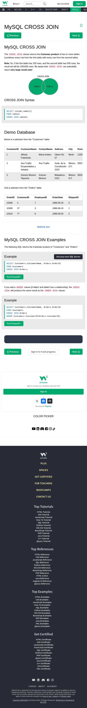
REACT (65, 9)
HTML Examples (42, 597)
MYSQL (75, 9)
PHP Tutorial (43, 533)
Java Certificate (43, 660)
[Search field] (35, 3)
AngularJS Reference (42, 581)
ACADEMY (52, 686)
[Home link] (5, 3)
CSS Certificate (43, 642)
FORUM (32, 686)
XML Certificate (43, 668)
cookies (55, 696)
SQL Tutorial (43, 522)
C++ (33, 9)
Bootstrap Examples (42, 615)
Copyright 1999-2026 (20, 700)
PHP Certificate (43, 655)
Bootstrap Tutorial (43, 530)
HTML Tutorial (43, 512)
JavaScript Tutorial (43, 517)
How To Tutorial (43, 520)
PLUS (43, 463)
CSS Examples (42, 599)
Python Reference (42, 565)
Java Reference (42, 578)
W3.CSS (18, 9)
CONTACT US (43, 496)
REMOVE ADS (43, 227)
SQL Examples (42, 607)
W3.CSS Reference (42, 567)
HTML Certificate (43, 639)
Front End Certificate (43, 647)
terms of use (46, 696)
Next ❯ (76, 35)
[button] (44, 3)
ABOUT (41, 686)
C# (40, 9)
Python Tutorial (43, 525)
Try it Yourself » (14, 276)
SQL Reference (42, 562)
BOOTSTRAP (52, 9)
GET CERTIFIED (43, 476)
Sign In (43, 391)
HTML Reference (42, 554)
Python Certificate (43, 652)
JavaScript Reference (42, 559)
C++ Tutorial (43, 538)
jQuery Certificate (44, 658)
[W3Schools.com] (43, 456)
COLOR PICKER (43, 416)
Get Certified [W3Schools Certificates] (63, 3)
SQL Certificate (43, 650)
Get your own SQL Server (68, 256)
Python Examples (42, 610)
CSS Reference (42, 557)
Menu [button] (16, 3)
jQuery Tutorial (43, 541)
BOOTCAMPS (43, 490)
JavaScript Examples (42, 602)
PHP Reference (42, 573)
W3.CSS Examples (42, 613)
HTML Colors (42, 575)
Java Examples (42, 621)
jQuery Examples (42, 626)
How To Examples (42, 605)
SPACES (43, 470)
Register (48, 406)
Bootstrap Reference (42, 570)
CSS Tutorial (43, 514)
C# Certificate (43, 666)
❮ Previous (13, 35)
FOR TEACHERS (43, 483)
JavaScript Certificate (43, 644)
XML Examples (42, 623)
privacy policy (66, 696)
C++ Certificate (43, 663)
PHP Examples (42, 618)
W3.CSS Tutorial (43, 527)
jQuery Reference (42, 583)
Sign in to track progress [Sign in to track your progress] (43, 351)
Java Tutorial (43, 535)
